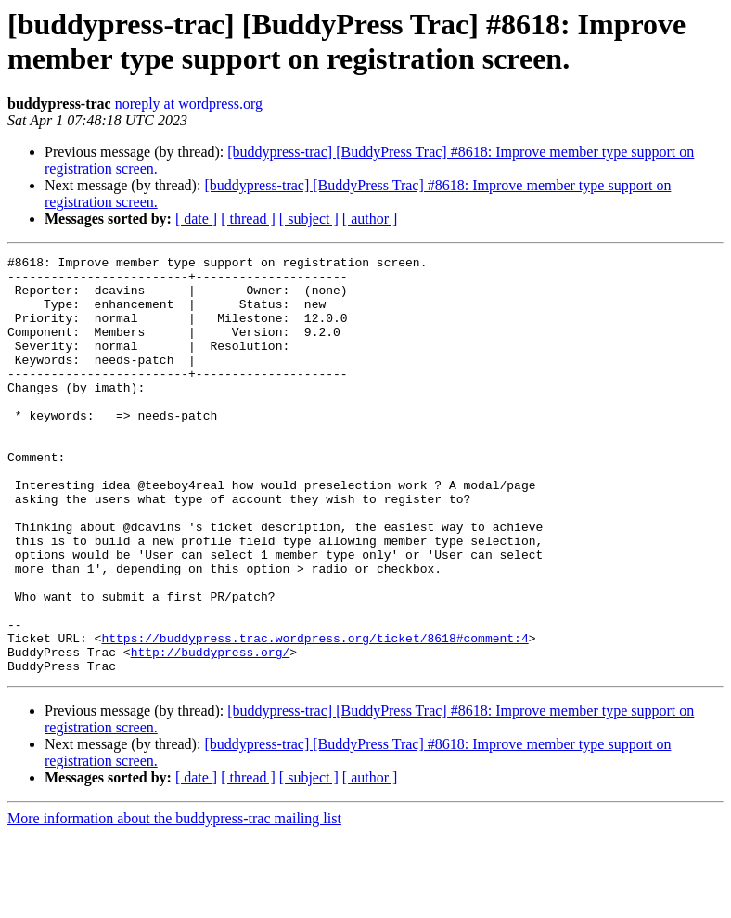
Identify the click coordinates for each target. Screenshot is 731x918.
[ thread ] (248, 218)
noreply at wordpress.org (189, 103)
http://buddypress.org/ (210, 732)
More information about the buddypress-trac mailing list (174, 902)
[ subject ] (309, 218)
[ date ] (196, 218)
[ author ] (370, 218)
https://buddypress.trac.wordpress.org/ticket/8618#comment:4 (314, 715)
